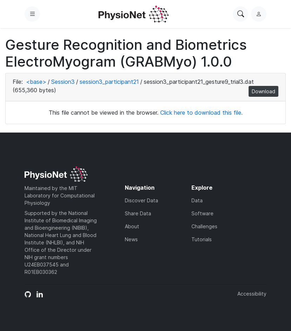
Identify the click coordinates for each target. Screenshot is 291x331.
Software (202, 213)
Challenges (204, 226)
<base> (36, 81)
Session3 (63, 81)
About (132, 226)
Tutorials (201, 239)
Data (197, 200)
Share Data (138, 213)
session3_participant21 (109, 81)
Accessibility (251, 294)
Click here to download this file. (201, 112)
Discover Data (141, 200)
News (131, 239)
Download (263, 91)
